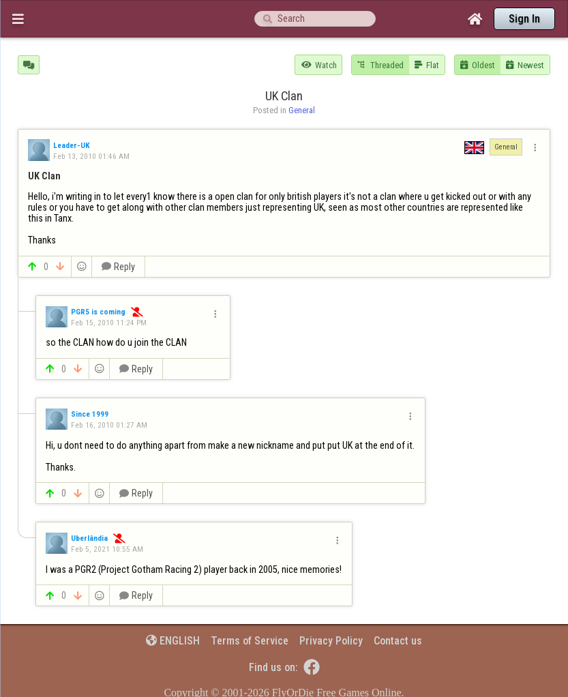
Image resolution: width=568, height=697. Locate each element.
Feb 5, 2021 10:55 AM (107, 549)
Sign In (524, 18)
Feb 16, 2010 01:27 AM (109, 425)
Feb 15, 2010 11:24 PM (109, 322)
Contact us (398, 640)
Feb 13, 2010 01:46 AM (91, 156)
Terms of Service (249, 640)
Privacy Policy (331, 640)
